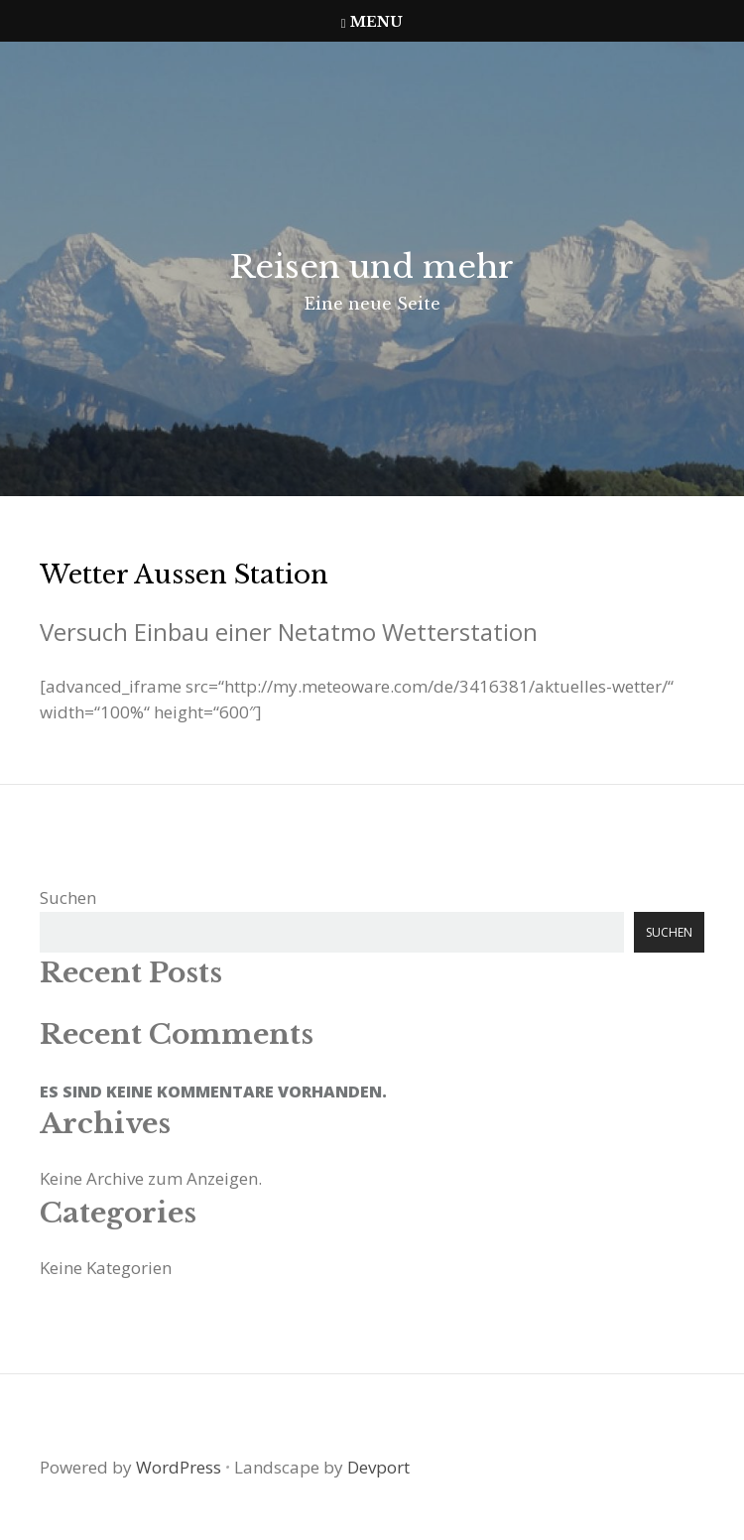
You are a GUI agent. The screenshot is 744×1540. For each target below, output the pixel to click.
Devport (378, 1467)
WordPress (178, 1467)
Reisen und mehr (372, 267)
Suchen (68, 897)
